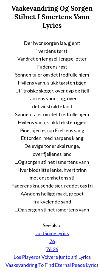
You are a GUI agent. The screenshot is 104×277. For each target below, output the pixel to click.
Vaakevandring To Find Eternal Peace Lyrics (52, 265)
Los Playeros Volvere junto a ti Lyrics (52, 257)
